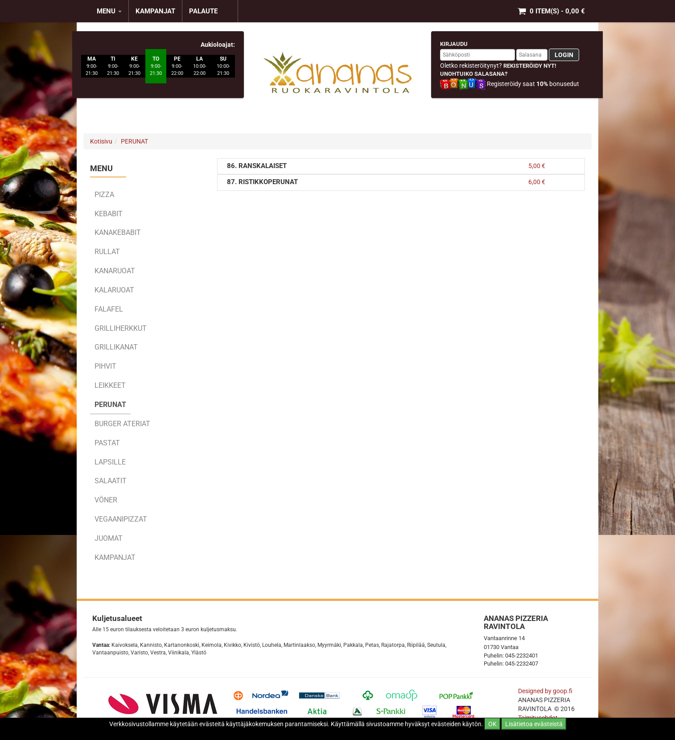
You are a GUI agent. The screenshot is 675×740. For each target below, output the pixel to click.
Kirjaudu (454, 44)
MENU (109, 11)
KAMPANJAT (155, 11)
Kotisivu (101, 141)
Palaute (203, 11)
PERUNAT (134, 141)
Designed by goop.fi (545, 691)
